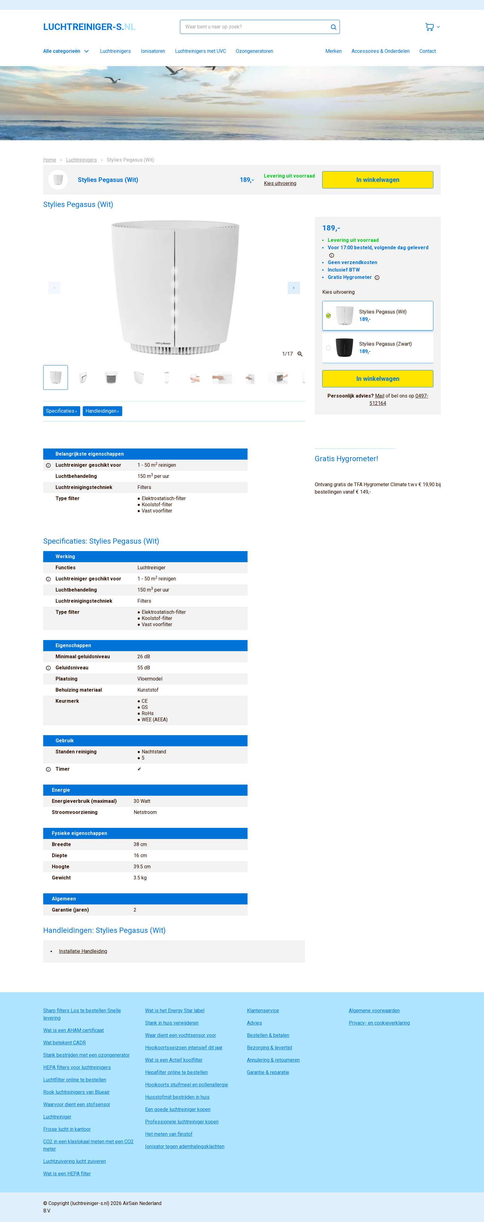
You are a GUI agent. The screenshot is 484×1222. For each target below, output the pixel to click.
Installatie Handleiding (83, 951)
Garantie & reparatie (268, 1072)
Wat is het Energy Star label (174, 1010)
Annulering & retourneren (273, 1060)
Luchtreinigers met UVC (200, 51)
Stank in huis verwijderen (171, 1023)
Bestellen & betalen (268, 1035)
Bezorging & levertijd (269, 1048)
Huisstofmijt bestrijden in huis (177, 1097)
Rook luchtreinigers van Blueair (76, 1092)
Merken (333, 51)
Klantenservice (263, 1010)
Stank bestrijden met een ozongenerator (86, 1055)
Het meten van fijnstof (169, 1134)
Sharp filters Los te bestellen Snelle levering (82, 1014)
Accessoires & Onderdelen (381, 51)
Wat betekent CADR (64, 1043)
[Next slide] (294, 288)
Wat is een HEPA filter (67, 1174)
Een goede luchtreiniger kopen (178, 1109)
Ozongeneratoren (254, 51)
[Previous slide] (54, 288)
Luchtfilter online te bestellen (74, 1080)
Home (49, 160)
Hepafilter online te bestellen (176, 1072)
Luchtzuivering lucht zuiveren (74, 1161)
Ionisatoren (153, 51)
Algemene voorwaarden (374, 1010)
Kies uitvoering (280, 183)
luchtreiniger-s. (89, 27)
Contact (427, 51)
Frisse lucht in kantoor (67, 1129)
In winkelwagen (378, 179)
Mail (379, 396)
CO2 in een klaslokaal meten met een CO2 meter (88, 1145)
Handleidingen (102, 411)
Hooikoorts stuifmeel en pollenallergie (186, 1085)
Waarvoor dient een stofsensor (76, 1104)
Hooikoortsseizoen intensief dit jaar (184, 1048)
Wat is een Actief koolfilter (173, 1060)
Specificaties (61, 411)
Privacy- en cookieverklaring (379, 1023)
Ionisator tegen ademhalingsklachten (184, 1146)
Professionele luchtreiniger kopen (182, 1122)
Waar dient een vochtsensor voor (180, 1035)
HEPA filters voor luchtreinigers (77, 1067)
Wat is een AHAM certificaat (73, 1030)
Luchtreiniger (57, 1117)
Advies (254, 1023)
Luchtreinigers (115, 51)
